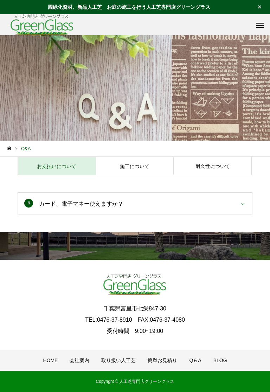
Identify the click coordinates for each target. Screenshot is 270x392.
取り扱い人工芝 (118, 360)
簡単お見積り (162, 360)
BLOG (220, 360)
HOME (50, 360)
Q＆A (195, 360)
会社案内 (79, 360)
